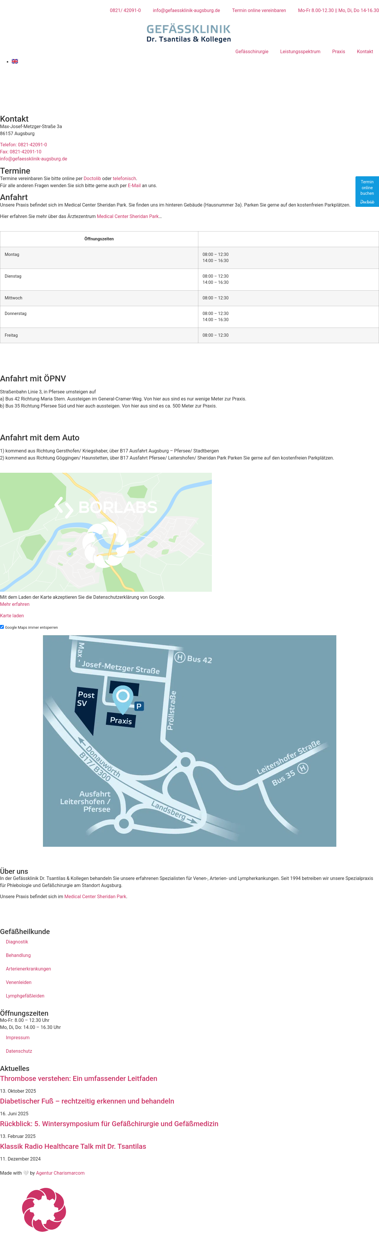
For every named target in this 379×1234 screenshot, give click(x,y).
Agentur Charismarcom (60, 1173)
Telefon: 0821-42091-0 (23, 144)
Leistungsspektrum (300, 51)
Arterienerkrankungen (28, 969)
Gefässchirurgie (251, 51)
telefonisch (124, 178)
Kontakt (365, 51)
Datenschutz (19, 1051)
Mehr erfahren (14, 604)
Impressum (18, 1037)
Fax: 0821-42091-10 (20, 152)
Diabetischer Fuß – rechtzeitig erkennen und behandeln (87, 1101)
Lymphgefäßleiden (25, 996)
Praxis (338, 51)
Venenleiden (18, 982)
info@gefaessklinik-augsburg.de (33, 159)
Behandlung (18, 955)
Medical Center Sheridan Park (128, 216)
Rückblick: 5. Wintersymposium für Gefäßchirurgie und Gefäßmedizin (109, 1124)
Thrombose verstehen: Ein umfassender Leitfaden (78, 1078)
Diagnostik (17, 942)
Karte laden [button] (12, 615)
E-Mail (134, 185)
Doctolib (92, 178)
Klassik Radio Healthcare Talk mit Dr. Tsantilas (73, 1146)
